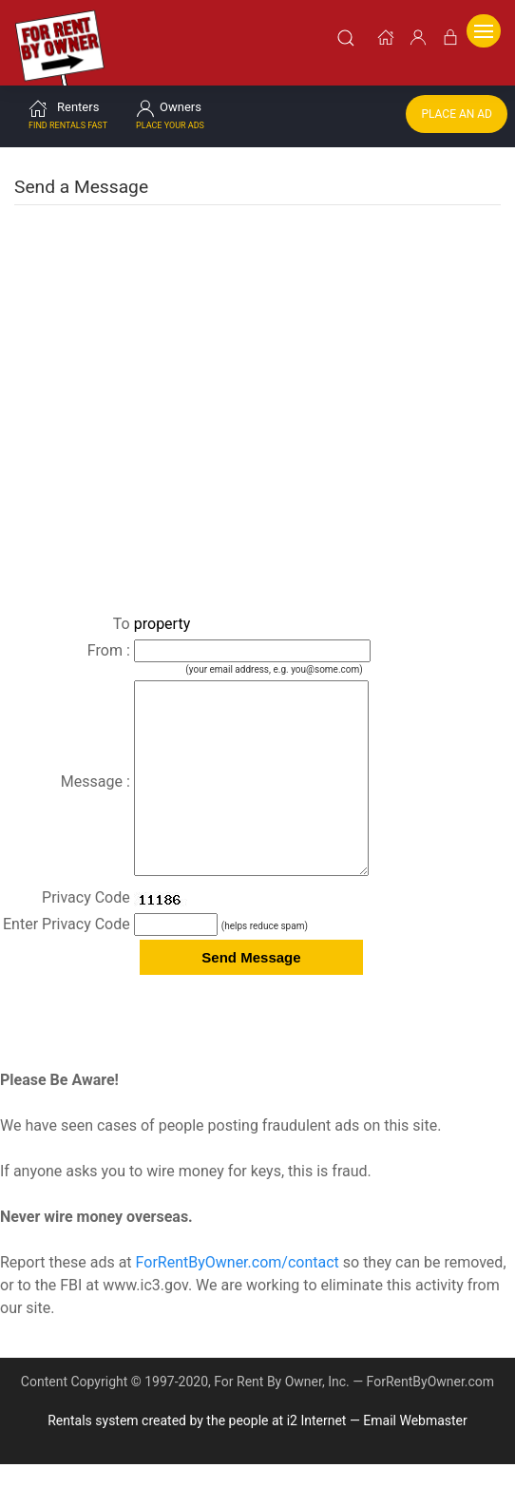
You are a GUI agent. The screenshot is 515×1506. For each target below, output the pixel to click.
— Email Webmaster (408, 1462)
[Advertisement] (257, 352)
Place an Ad (456, 117)
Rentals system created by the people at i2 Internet (197, 1462)
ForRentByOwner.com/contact (237, 1304)
